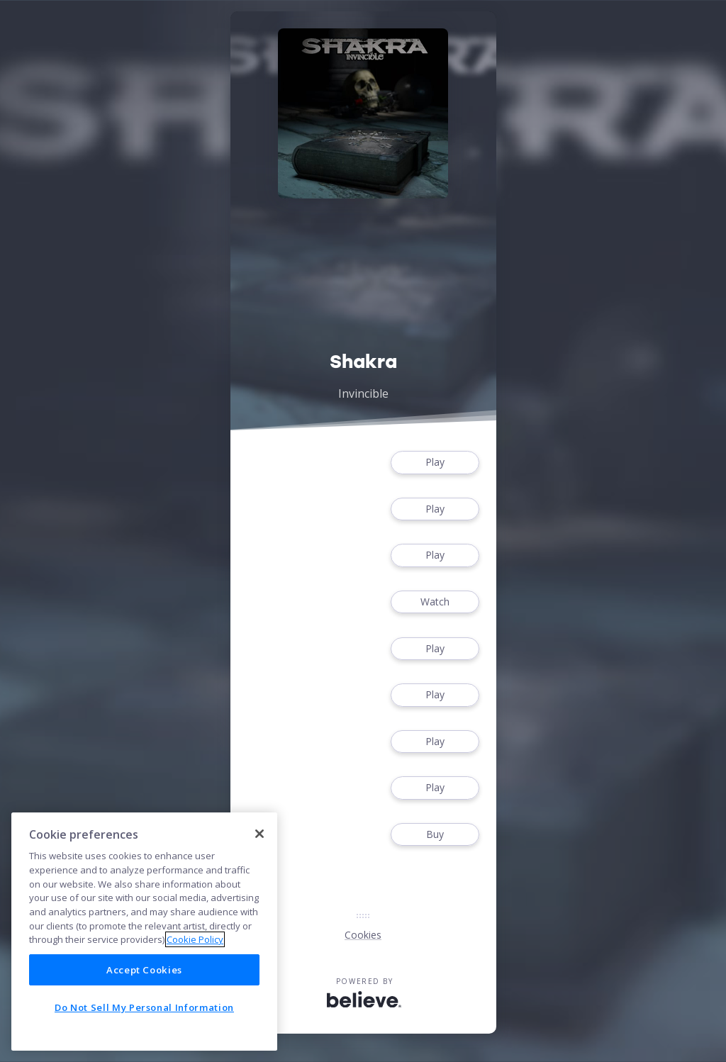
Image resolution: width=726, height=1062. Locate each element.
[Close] (259, 833)
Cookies (363, 934)
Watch (434, 602)
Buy (434, 835)
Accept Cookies (144, 969)
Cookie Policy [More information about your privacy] (195, 939)
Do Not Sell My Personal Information (144, 1007)
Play (434, 463)
